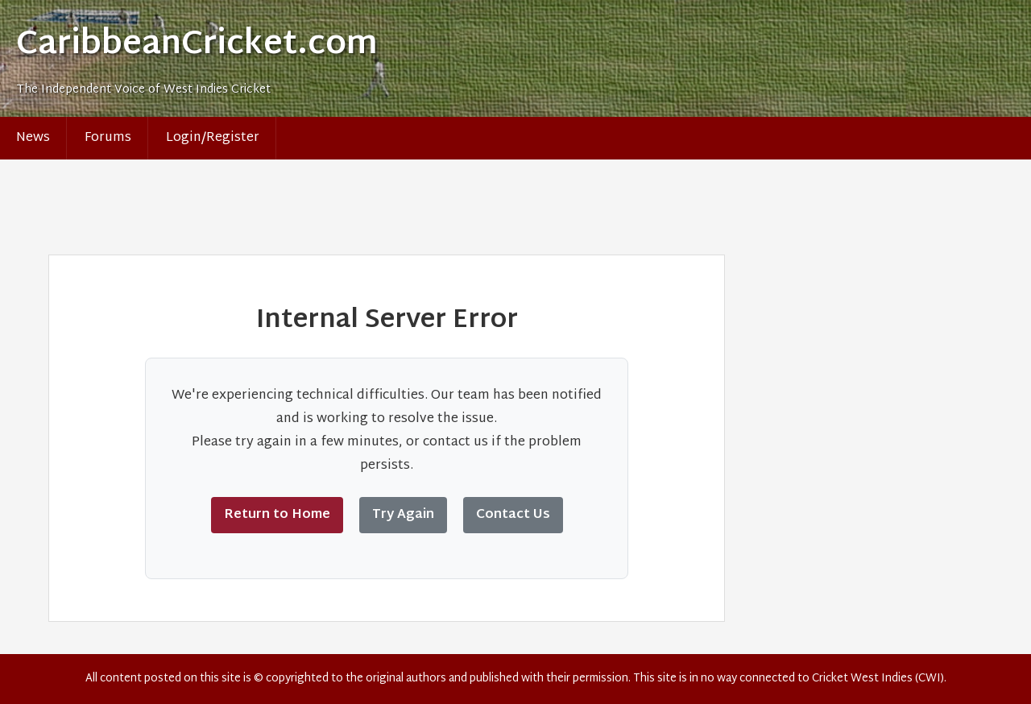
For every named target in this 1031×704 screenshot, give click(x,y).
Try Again (403, 515)
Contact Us (513, 515)
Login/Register (212, 138)
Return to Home (277, 515)
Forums (108, 138)
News (33, 138)
